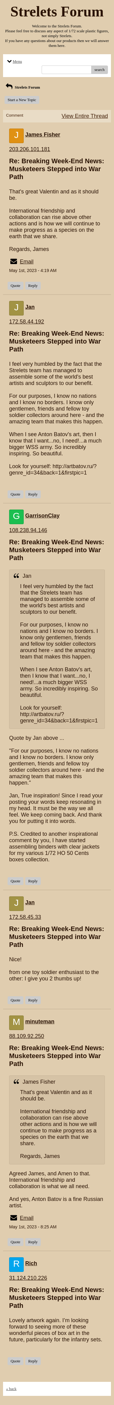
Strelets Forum (22, 87)
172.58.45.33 (25, 917)
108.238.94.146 (28, 530)
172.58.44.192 (26, 322)
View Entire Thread (85, 116)
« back (11, 1388)
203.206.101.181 (29, 149)
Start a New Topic (22, 99)
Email (26, 262)
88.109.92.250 (26, 1036)
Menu (14, 61)
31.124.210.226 (28, 1278)
